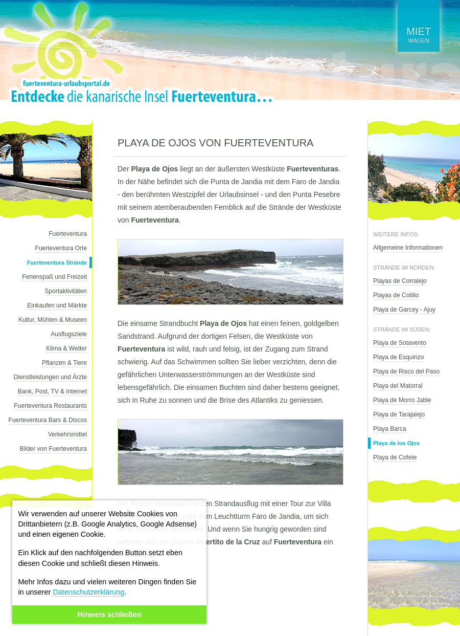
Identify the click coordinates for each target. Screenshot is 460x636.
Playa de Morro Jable (402, 400)
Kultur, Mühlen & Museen (52, 319)
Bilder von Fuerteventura (53, 448)
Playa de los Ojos (396, 443)
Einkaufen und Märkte (57, 305)
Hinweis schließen (110, 614)
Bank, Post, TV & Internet (52, 391)
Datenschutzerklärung (88, 592)
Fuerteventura (68, 233)
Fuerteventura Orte (61, 248)
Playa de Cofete (395, 457)
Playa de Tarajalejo (399, 414)
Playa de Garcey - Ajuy (404, 309)
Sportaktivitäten (65, 291)
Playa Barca (389, 428)
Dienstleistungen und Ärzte (50, 377)
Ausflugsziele (69, 334)
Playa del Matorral (398, 385)
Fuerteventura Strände (57, 262)
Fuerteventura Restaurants (50, 405)
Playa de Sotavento (399, 342)
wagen (418, 34)
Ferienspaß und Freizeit (54, 276)
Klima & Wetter (66, 348)
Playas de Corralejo (400, 280)
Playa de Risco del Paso (406, 371)
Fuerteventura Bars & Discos (48, 420)
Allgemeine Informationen (408, 247)
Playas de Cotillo (396, 295)
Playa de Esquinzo (398, 357)
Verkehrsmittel (67, 434)
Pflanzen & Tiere (64, 362)
